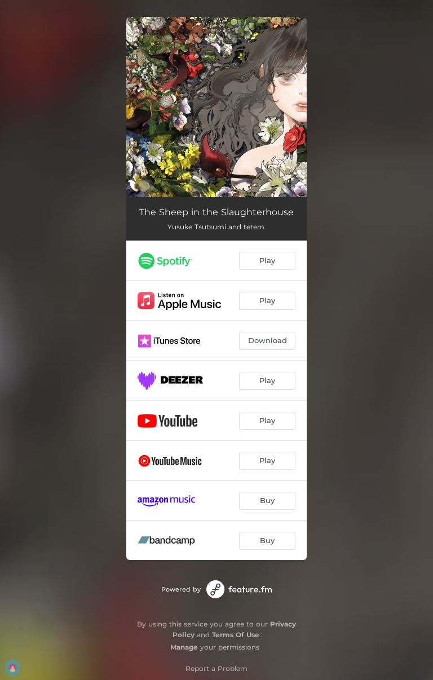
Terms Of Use (235, 634)
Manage (184, 647)
